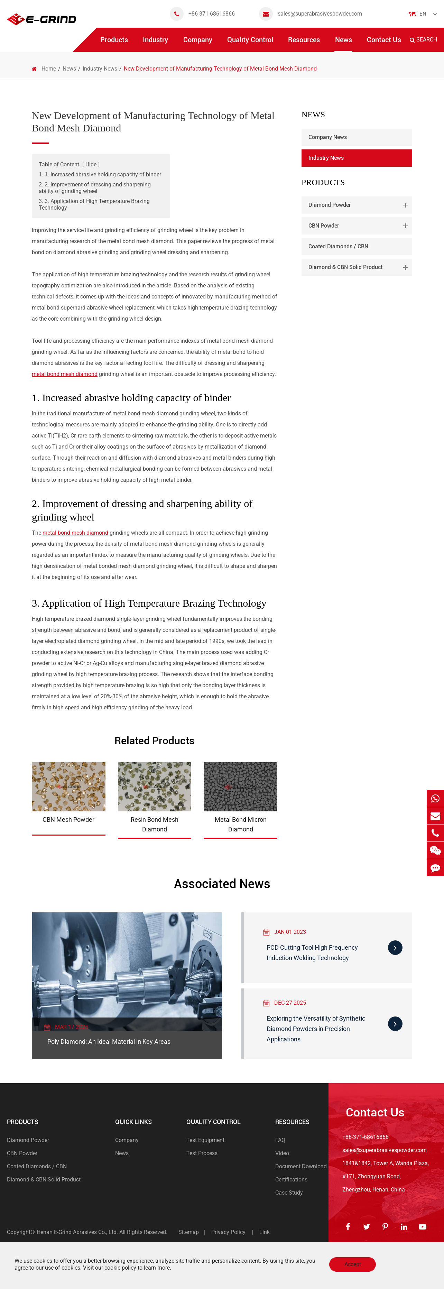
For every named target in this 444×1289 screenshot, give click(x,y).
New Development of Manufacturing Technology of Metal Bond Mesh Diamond (220, 68)
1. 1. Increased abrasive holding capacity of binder (100, 174)
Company (197, 44)
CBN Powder (359, 226)
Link (264, 1232)
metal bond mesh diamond (65, 374)
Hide (90, 164)
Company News (327, 137)
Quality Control (250, 44)
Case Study (289, 1192)
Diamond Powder (359, 205)
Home (48, 68)
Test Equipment (205, 1140)
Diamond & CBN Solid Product (359, 267)
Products (114, 44)
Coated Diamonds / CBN (338, 246)
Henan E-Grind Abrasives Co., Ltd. (78, 1232)
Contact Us (384, 44)
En (422, 14)
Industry (155, 44)
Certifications (291, 1179)
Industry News (100, 68)
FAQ (280, 1140)
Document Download (301, 1166)
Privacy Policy (228, 1232)
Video (282, 1153)
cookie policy (121, 1267)
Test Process (202, 1153)
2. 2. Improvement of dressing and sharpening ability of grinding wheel (95, 187)
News (343, 44)
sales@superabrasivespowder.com (310, 14)
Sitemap (188, 1232)
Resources (304, 44)
